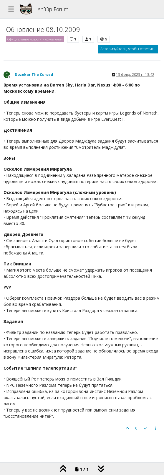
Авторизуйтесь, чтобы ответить (127, 48)
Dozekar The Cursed (34, 74)
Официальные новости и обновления (35, 39)
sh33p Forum (53, 9)
